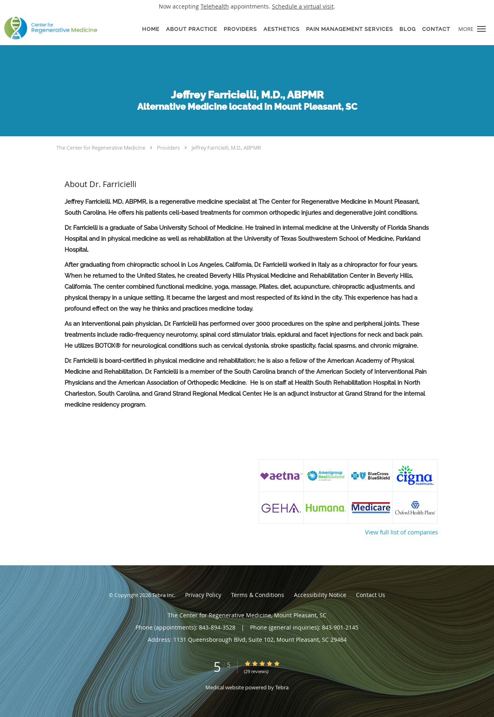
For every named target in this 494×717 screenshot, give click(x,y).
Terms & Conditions (257, 595)
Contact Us (370, 595)
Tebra (282, 687)
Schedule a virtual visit (303, 6)
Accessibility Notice (320, 595)
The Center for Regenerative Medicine (100, 147)
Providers (168, 147)
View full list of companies (401, 532)
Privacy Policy (203, 595)
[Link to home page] (48, 28)
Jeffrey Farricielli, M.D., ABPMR (226, 147)
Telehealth (215, 6)
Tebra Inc (163, 595)
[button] (481, 29)
